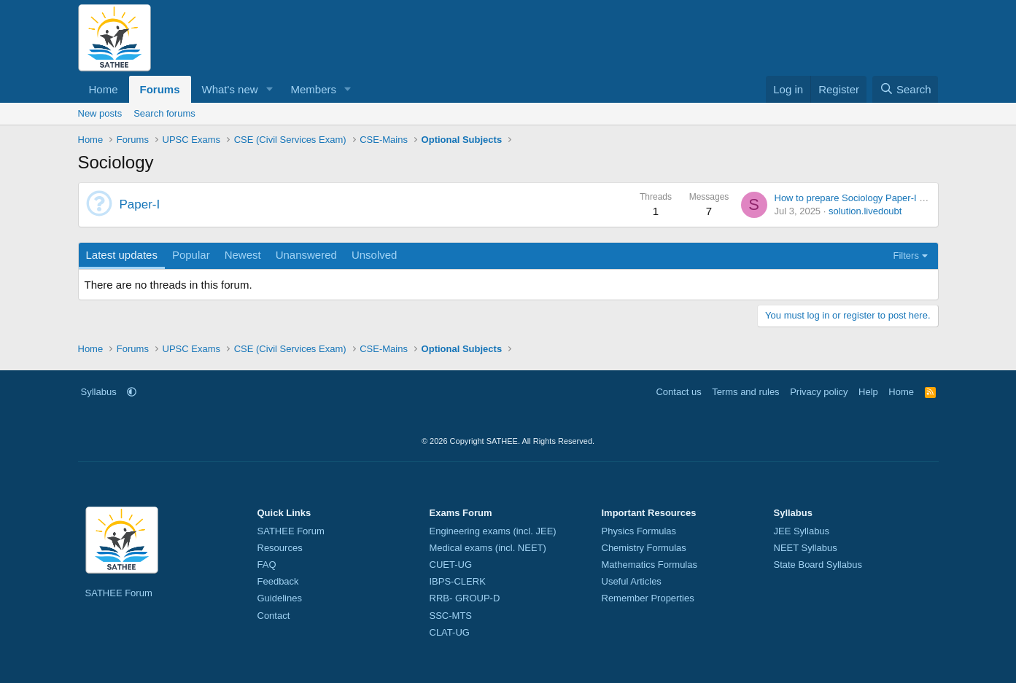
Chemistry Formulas (644, 547)
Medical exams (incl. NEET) (488, 547)
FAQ (266, 564)
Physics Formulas (639, 531)
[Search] (905, 89)
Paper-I (140, 204)
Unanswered (306, 255)
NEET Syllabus (805, 547)
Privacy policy (819, 391)
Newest (243, 255)
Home (103, 89)
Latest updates (122, 255)
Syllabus (99, 391)
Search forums (164, 113)
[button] (269, 89)
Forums (160, 89)
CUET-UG (451, 564)
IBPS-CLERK (458, 581)
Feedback (278, 581)
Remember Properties (648, 598)
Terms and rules (745, 391)
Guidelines (279, 598)
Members (313, 89)
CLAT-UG (450, 632)
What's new (230, 89)
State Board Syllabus (818, 564)
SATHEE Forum (118, 593)
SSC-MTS (451, 615)
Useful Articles (632, 581)
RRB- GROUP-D (465, 598)
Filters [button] (906, 255)
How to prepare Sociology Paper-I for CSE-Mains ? (882, 197)
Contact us (678, 391)
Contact (273, 615)
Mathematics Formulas (649, 564)
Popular (191, 255)
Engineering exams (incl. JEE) (493, 531)
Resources (280, 547)
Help (868, 391)
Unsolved (375, 255)
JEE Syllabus (802, 531)
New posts (100, 113)
